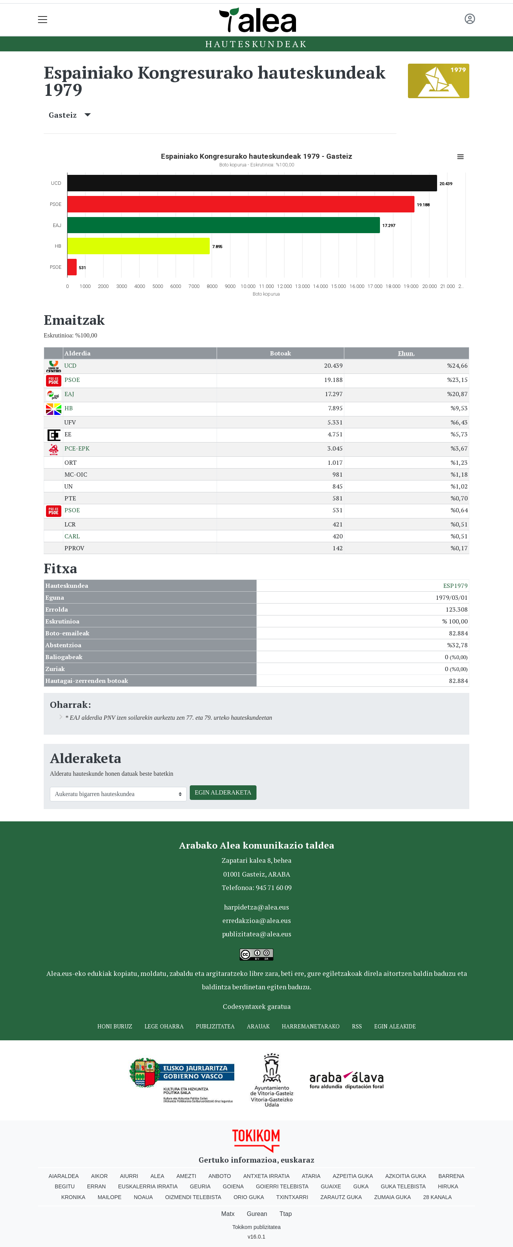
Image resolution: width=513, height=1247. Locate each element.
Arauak (258, 1026)
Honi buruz (114, 1026)
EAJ (69, 394)
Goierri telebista (282, 1186)
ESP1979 (455, 585)
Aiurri (129, 1176)
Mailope (110, 1197)
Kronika (73, 1197)
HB (68, 408)
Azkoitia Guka (405, 1176)
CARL (72, 536)
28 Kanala (437, 1197)
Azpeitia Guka (353, 1176)
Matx (228, 1214)
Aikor (99, 1176)
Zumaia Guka (392, 1197)
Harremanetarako (311, 1026)
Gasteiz (70, 115)
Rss (357, 1026)
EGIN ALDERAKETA (223, 792)
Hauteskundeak (256, 44)
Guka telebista (403, 1186)
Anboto (220, 1176)
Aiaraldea (64, 1176)
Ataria (311, 1176)
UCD (70, 365)
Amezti (186, 1176)
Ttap (286, 1214)
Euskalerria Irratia (148, 1186)
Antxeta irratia (266, 1176)
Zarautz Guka (341, 1197)
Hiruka (448, 1186)
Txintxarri (292, 1197)
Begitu (65, 1186)
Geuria (200, 1186)
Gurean (257, 1214)
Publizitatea (215, 1026)
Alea (157, 1176)
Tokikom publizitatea (256, 1227)
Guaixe (331, 1186)
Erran (96, 1186)
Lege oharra (164, 1026)
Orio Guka (248, 1197)
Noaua (143, 1197)
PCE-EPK (77, 448)
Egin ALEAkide (395, 1026)
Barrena (451, 1176)
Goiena (233, 1186)
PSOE (72, 379)
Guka (361, 1186)
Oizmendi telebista (193, 1197)
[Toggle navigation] (43, 19)
